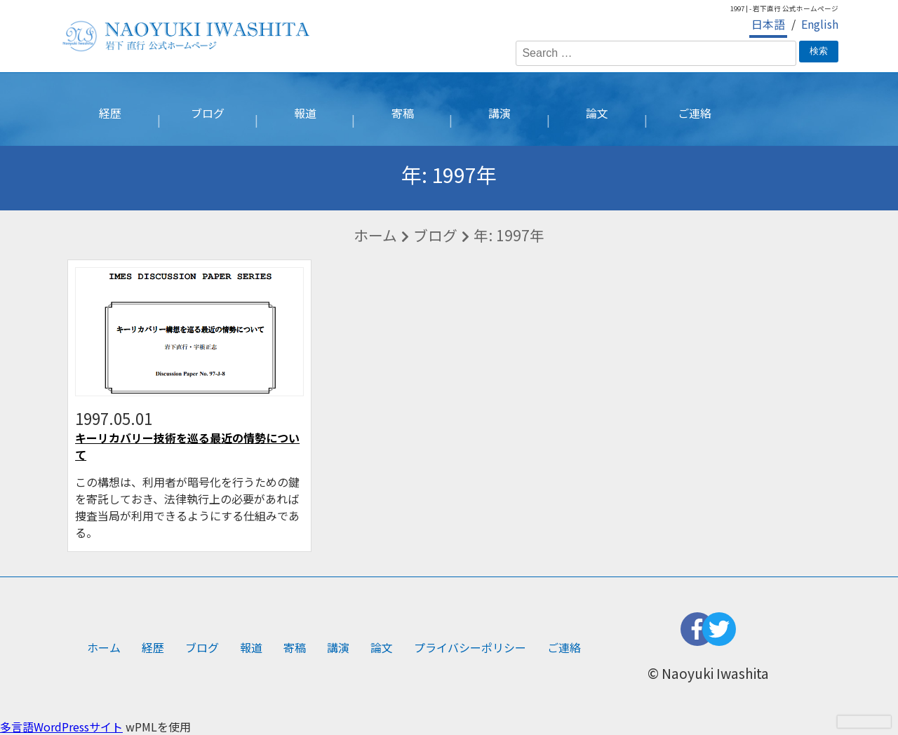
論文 (597, 112)
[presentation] (864, 721)
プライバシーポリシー (470, 647)
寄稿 (402, 112)
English (819, 23)
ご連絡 (694, 112)
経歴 (110, 112)
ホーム (375, 234)
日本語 (768, 23)
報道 (305, 112)
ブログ (207, 112)
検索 (819, 51)
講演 (499, 112)
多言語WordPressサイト (61, 726)
